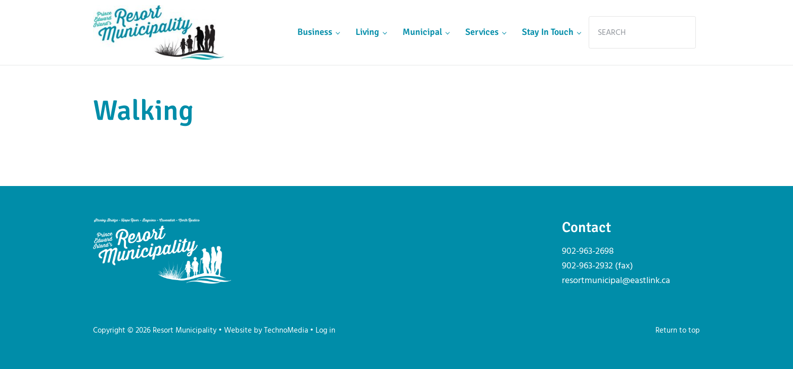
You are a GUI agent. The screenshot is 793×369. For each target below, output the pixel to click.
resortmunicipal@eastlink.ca (616, 280)
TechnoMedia (286, 331)
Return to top (677, 331)
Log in (325, 331)
